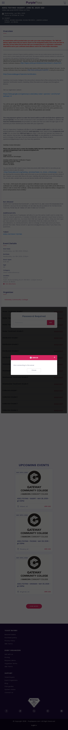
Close (34, 370)
